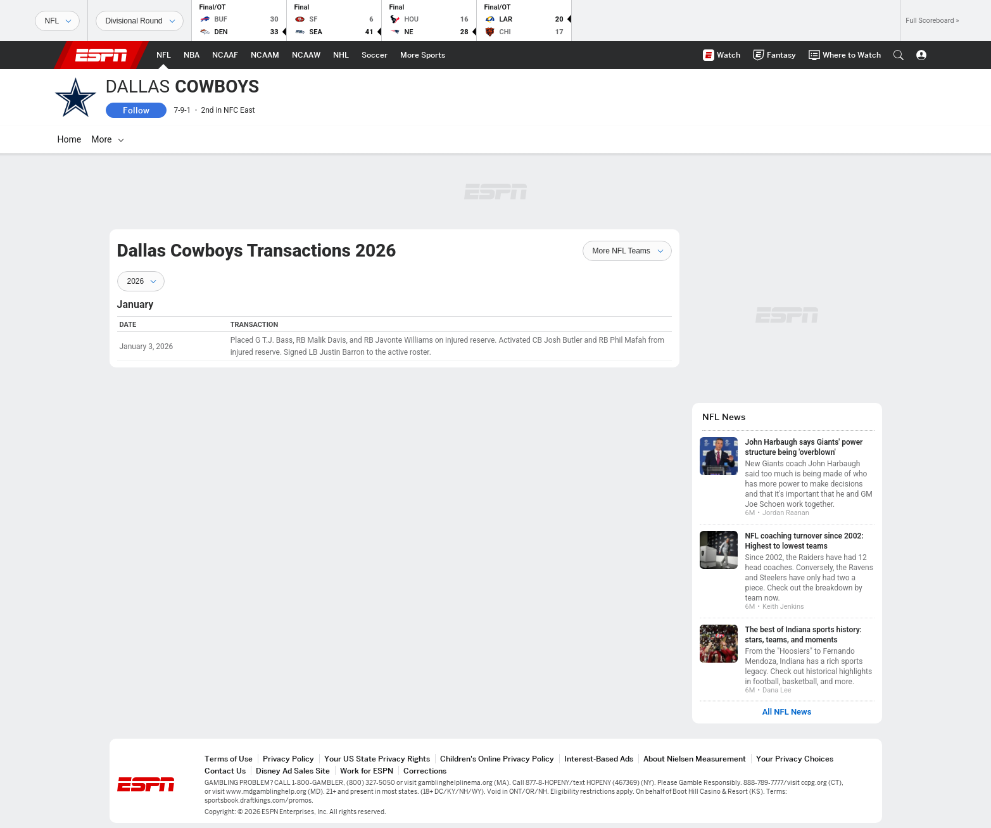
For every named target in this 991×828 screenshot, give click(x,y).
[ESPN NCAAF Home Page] (225, 55)
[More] (748, 139)
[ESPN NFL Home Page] (163, 55)
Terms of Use (229, 758)
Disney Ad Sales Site (293, 770)
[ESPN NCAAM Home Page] (265, 55)
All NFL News (787, 712)
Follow (136, 110)
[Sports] (57, 20)
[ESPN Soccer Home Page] (375, 55)
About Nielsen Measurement (694, 758)
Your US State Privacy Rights (377, 758)
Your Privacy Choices (794, 758)
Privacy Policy (288, 758)
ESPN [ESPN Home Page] (101, 55)
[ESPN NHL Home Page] (341, 55)
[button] (898, 55)
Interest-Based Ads (598, 758)
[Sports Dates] (139, 20)
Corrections (424, 770)
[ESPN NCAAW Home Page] (306, 55)
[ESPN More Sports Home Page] (422, 55)
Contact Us (225, 770)
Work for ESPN (366, 770)
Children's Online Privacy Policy (497, 758)
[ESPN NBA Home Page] (191, 55)
